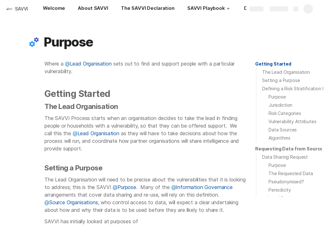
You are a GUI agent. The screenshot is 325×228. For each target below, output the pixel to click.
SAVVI (21, 8)
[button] (228, 8)
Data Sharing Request (285, 157)
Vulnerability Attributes (292, 121)
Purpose (277, 96)
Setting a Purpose (281, 80)
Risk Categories (285, 113)
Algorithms (279, 138)
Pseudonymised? (286, 181)
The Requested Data (291, 173)
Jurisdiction (280, 105)
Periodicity (280, 190)
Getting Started (273, 63)
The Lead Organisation (286, 72)
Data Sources (283, 129)
